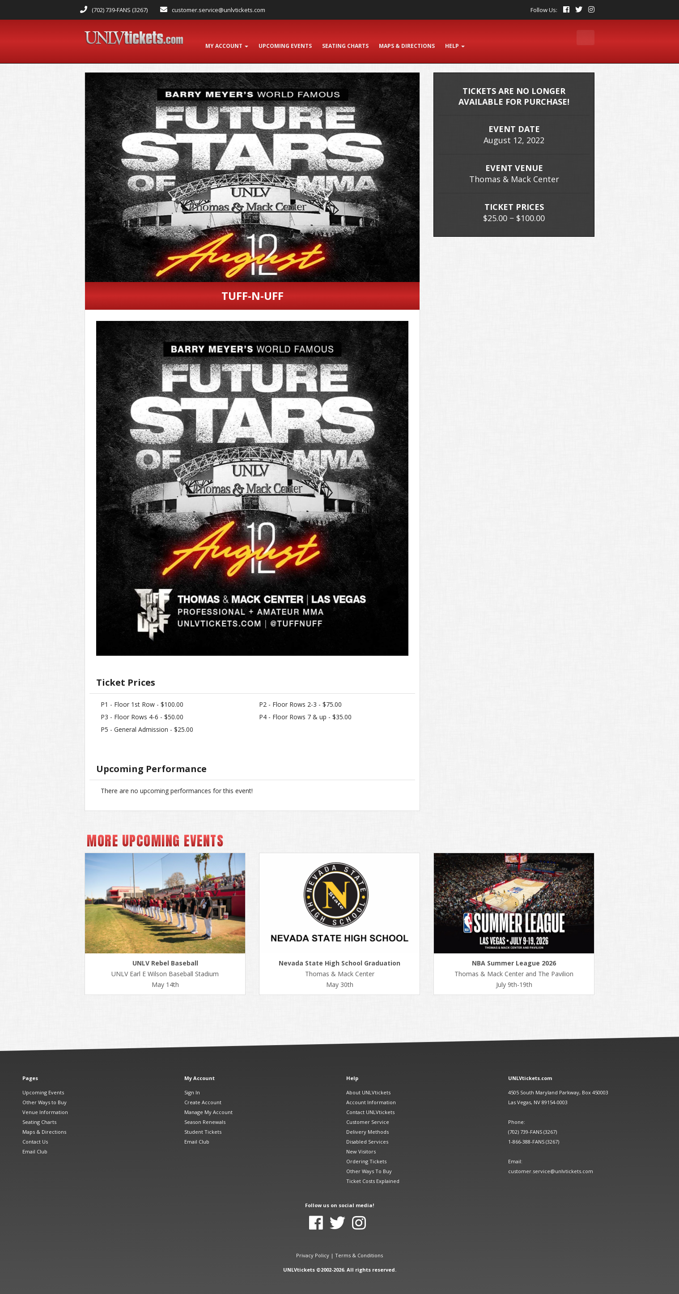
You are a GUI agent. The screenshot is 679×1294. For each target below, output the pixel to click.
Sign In (192, 1084)
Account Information (371, 1094)
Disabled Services (367, 1134)
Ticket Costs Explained (372, 1173)
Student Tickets (202, 1124)
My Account (228, 41)
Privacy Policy (312, 1247)
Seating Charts (39, 1114)
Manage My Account (208, 1104)
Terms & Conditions (359, 1247)
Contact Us (35, 1134)
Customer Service (367, 1114)
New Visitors (361, 1143)
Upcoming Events (43, 1084)
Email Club (34, 1143)
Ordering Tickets (366, 1153)
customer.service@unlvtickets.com (218, 10)
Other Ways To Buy (369, 1163)
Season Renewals (204, 1114)
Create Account (202, 1094)
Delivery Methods (367, 1124)
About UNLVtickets (368, 1084)
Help (464, 41)
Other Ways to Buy (44, 1094)
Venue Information (45, 1104)
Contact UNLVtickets (370, 1104)
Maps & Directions (44, 1124)
